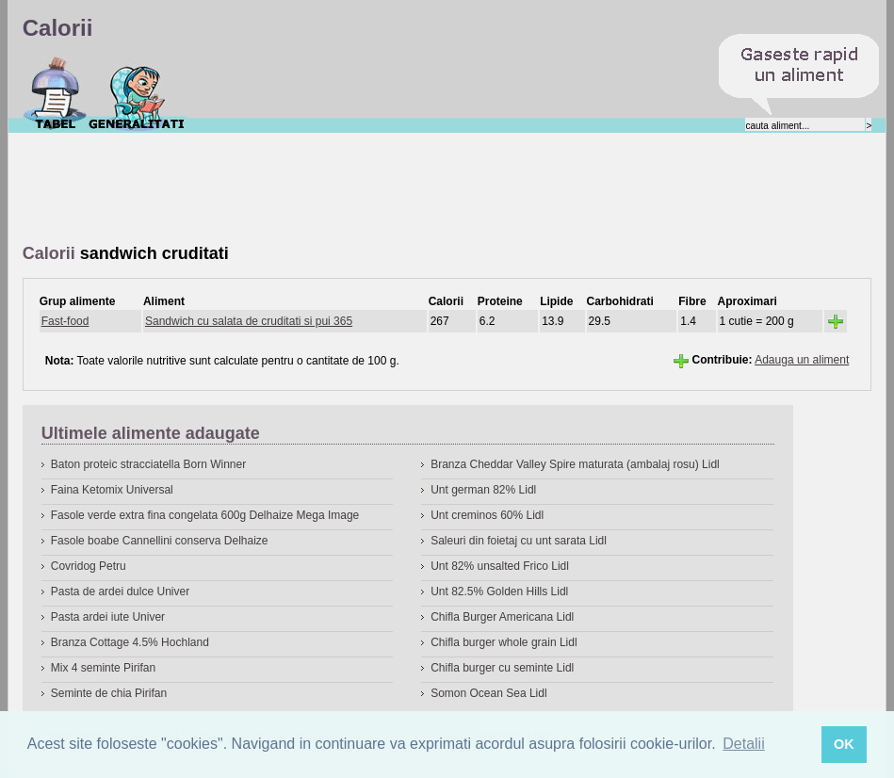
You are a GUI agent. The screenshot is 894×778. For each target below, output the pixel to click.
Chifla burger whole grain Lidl (504, 642)
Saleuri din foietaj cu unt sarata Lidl (519, 540)
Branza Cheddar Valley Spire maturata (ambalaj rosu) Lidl (575, 464)
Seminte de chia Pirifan (109, 693)
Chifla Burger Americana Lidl (502, 617)
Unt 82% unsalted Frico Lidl (500, 566)
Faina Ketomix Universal (112, 489)
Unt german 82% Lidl (483, 489)
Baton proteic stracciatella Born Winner (148, 464)
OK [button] (844, 744)
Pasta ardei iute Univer (108, 617)
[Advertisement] (365, 189)
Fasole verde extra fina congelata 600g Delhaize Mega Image (205, 515)
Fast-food (65, 321)
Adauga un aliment (802, 359)
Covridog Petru (88, 566)
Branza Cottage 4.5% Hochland (130, 642)
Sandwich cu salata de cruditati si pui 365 (248, 321)
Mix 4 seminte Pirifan (103, 667)
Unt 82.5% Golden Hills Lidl (499, 591)
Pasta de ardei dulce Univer (120, 591)
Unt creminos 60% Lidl (487, 515)
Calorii (55, 93)
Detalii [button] (743, 744)
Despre (137, 93)
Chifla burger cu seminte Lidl (502, 667)
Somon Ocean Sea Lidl (488, 693)
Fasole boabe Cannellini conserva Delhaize (159, 540)
